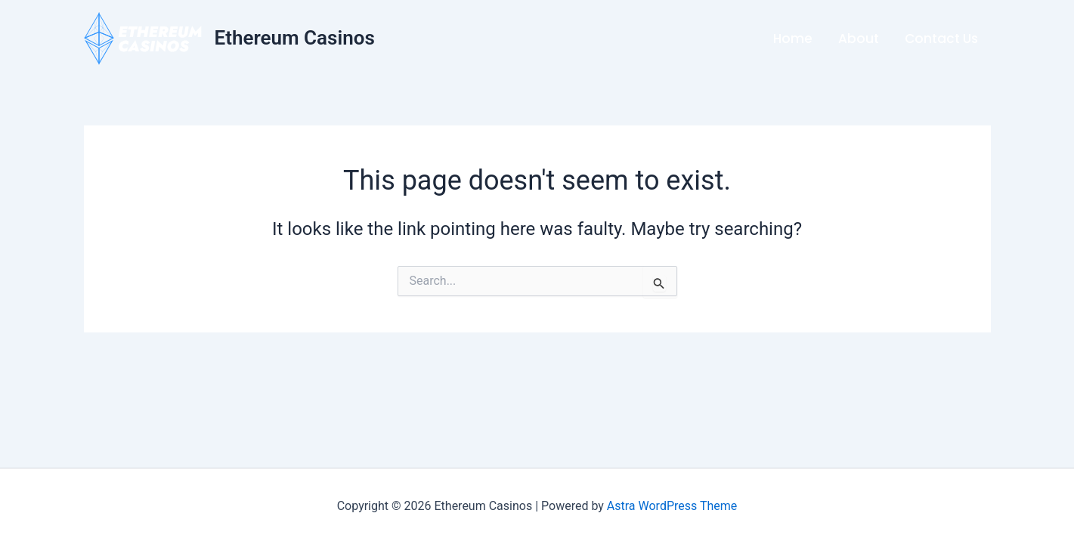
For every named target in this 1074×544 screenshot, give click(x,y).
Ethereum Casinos (295, 37)
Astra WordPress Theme (672, 506)
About (858, 38)
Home (792, 38)
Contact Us (941, 38)
